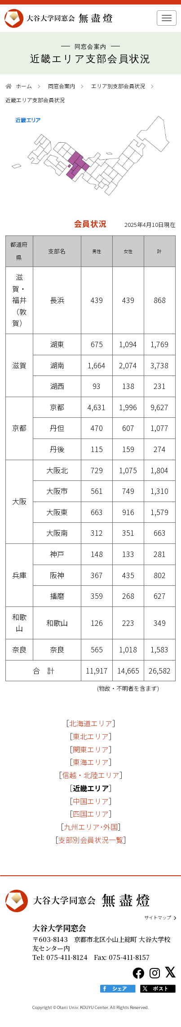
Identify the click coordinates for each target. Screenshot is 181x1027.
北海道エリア (90, 723)
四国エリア (91, 813)
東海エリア (91, 761)
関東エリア (91, 749)
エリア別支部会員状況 (118, 86)
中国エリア (91, 801)
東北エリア (91, 736)
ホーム (24, 86)
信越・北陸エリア (90, 774)
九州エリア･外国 (91, 826)
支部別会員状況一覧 (90, 839)
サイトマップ (157, 917)
